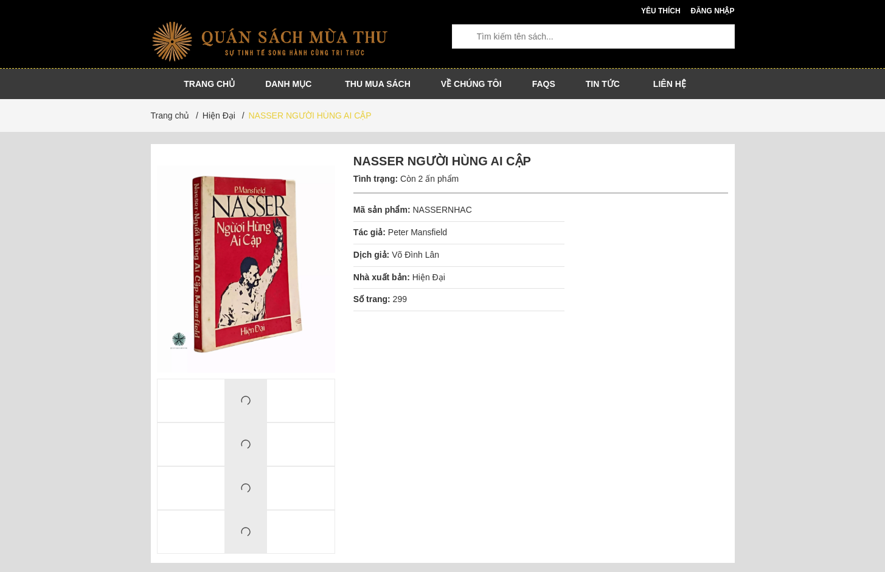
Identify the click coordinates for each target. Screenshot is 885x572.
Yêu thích (661, 11)
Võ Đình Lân (415, 255)
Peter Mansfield (417, 232)
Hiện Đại (428, 277)
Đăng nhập (712, 11)
